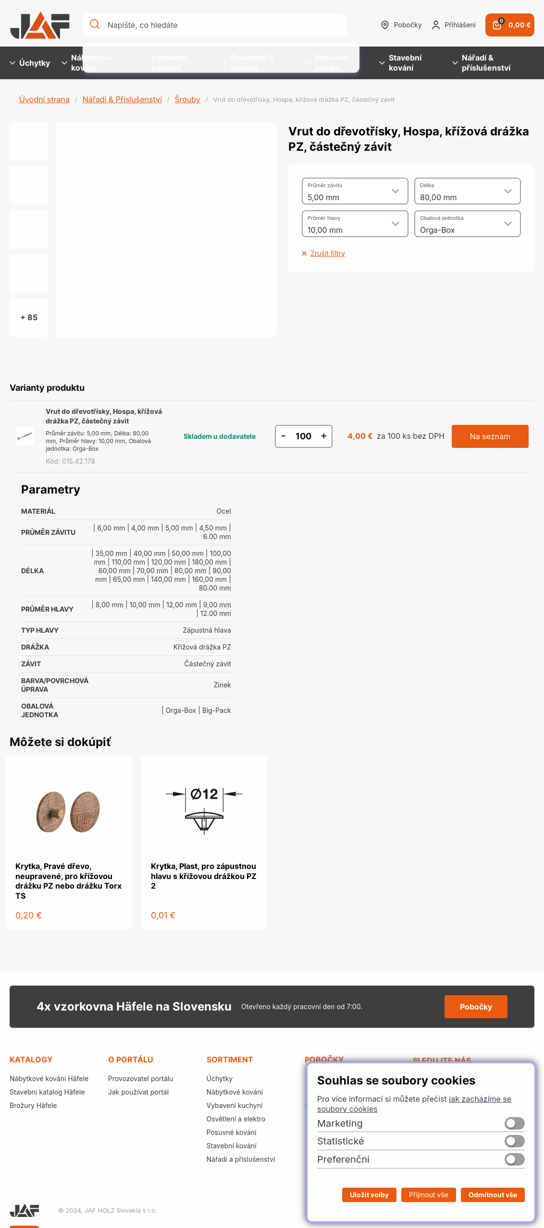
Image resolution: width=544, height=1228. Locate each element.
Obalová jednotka (442, 218)
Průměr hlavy (324, 218)
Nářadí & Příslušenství (122, 99)
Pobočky (401, 25)
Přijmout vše (428, 1195)
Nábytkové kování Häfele (49, 1078)
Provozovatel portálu (140, 1078)
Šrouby (187, 99)
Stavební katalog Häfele (47, 1092)
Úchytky (30, 63)
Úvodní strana (44, 99)
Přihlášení (454, 25)
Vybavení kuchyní (164, 62)
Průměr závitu (325, 185)
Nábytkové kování (86, 62)
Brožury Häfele (33, 1105)
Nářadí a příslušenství (241, 1159)
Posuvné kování (327, 62)
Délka (427, 185)
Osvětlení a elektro (236, 1119)
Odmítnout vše (493, 1195)
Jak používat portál (138, 1092)
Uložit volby (369, 1195)
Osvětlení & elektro (247, 62)
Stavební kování (400, 62)
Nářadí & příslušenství (481, 62)
